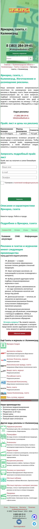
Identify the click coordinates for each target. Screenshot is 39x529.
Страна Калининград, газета (18, 393)
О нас (6, 507)
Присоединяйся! (19, 526)
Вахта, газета (12, 387)
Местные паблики (14, 478)
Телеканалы (11, 442)
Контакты (23, 507)
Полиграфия (11, 434)
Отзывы (25, 230)
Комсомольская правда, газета (19, 365)
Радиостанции (12, 450)
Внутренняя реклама (15, 460)
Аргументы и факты (14, 351)
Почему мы (14, 507)
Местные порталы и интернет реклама (22, 485)
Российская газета (14, 376)
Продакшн (11, 493)
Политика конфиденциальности (23, 508)
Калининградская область (23, 64)
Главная (7, 64)
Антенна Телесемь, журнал (17, 359)
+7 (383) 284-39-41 (21, 116)
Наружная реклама (14, 426)
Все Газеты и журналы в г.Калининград (16, 400)
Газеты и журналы (21, 67)
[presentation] (19, 191)
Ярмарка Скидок (13, 344)
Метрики (17, 230)
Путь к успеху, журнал (15, 397)
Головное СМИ (6, 230)
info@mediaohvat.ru (21, 118)
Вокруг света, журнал (15, 370)
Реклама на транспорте (16, 470)
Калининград (6, 67)
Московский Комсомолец (17, 381)
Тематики (34, 230)
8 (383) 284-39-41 (20, 516)
